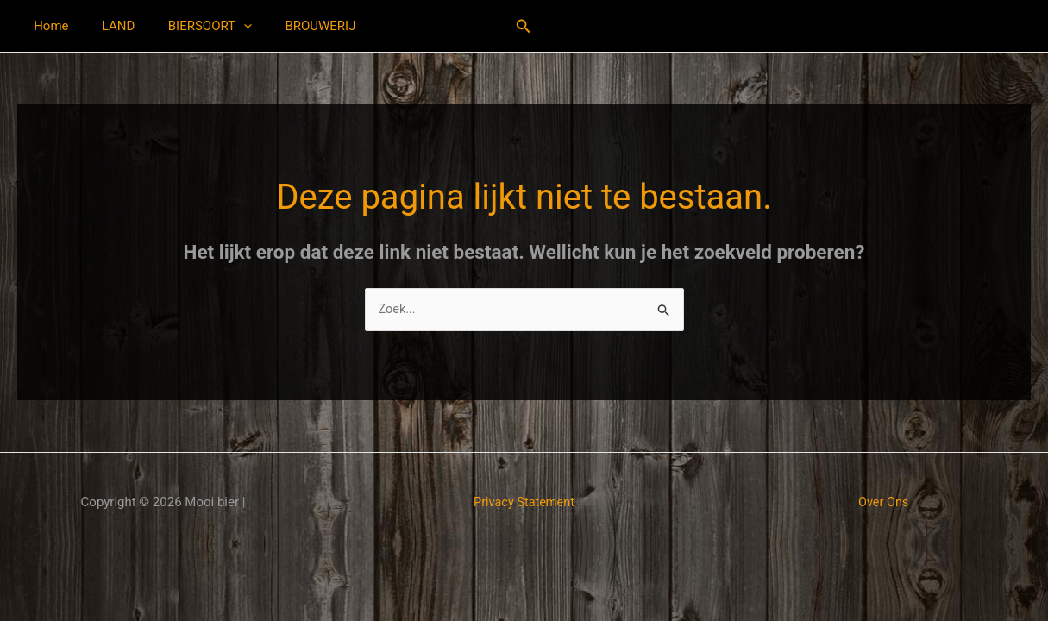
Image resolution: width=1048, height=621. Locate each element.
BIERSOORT (192, 26)
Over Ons (883, 503)
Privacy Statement (524, 503)
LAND (107, 26)
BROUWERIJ (295, 26)
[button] (225, 26)
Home (47, 26)
